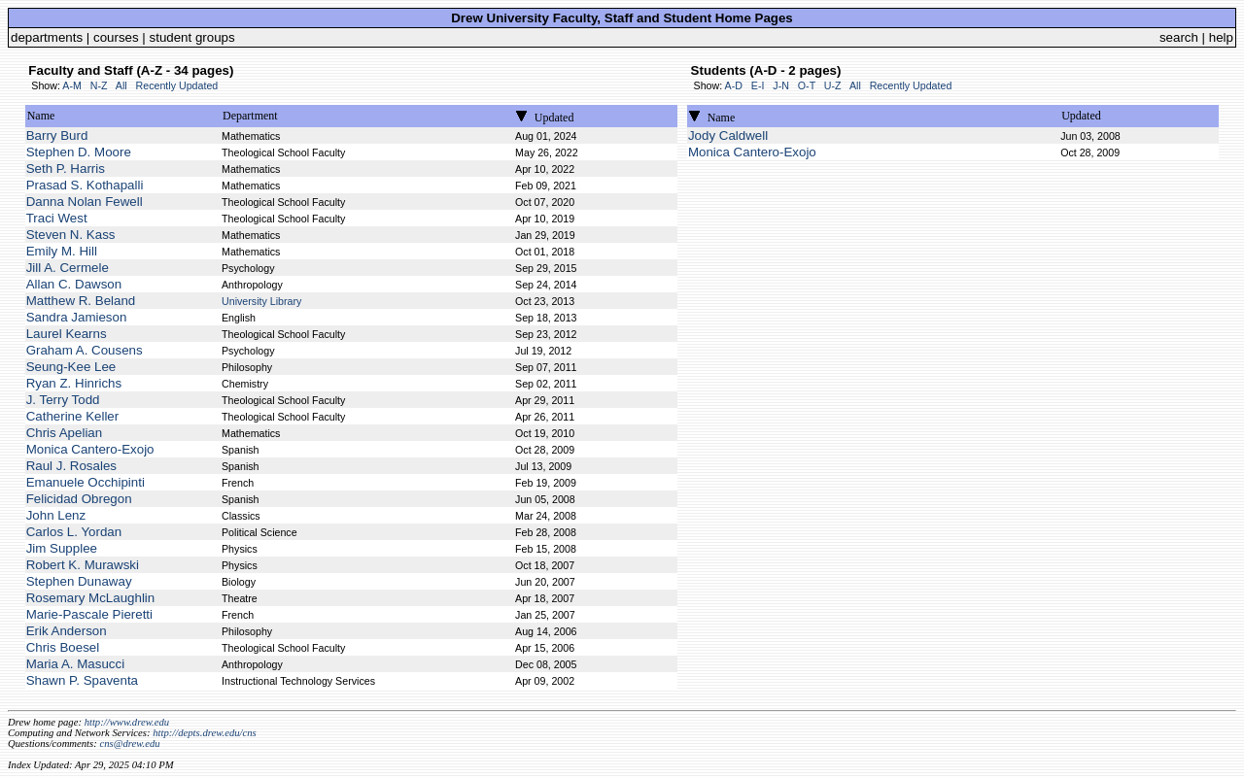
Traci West (56, 218)
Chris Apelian (64, 432)
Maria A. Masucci (75, 664)
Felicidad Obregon (79, 498)
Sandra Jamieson (76, 317)
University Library (261, 301)
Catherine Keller (73, 416)
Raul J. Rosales (71, 465)
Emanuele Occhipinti (85, 482)
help (1221, 37)
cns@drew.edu (129, 743)
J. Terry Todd (63, 399)
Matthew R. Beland (81, 300)
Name (41, 115)
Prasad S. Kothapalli (85, 185)
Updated (554, 117)
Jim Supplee (61, 548)
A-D (734, 85)
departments (47, 37)
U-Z (833, 85)
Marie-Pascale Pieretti (89, 614)
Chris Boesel (63, 647)
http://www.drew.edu (127, 722)
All (121, 85)
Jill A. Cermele (67, 267)
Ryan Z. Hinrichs (74, 383)
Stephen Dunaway (79, 581)
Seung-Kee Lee (71, 366)
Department (250, 115)
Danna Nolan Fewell (84, 201)
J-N (781, 85)
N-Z (99, 85)
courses (116, 37)
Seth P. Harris (65, 168)
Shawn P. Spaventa (82, 680)
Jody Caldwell (728, 135)
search (1178, 37)
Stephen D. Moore (78, 152)
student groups (192, 37)
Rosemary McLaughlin (91, 598)
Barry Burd (57, 135)
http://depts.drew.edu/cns (205, 732)
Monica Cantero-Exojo (90, 449)
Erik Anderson (66, 631)
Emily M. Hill (61, 251)
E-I (758, 85)
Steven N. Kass (71, 234)
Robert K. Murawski (82, 565)
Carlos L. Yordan (74, 531)
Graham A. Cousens (84, 350)
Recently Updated (177, 85)
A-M (72, 85)
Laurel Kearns (66, 333)
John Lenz (56, 515)
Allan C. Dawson (74, 284)
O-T (806, 85)
